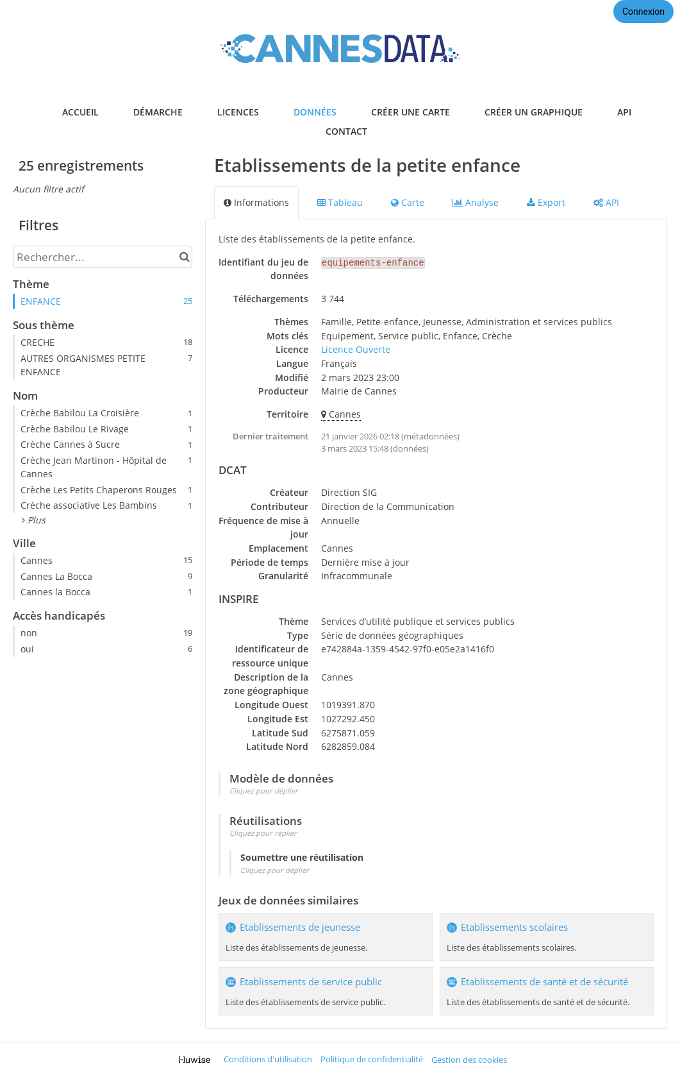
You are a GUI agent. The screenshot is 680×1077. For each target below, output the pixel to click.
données (315, 112)
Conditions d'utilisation (268, 1059)
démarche (158, 112)
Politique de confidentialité (371, 1059)
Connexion (643, 11)
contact (346, 131)
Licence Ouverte (355, 349)
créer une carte (410, 112)
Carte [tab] (407, 202)
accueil (80, 112)
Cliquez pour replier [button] (263, 833)
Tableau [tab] (340, 202)
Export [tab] (546, 202)
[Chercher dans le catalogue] (184, 257)
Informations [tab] (256, 202)
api (624, 112)
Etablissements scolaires (514, 927)
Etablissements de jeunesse (300, 927)
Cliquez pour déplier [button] (263, 790)
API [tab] (606, 202)
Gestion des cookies (469, 1060)
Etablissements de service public (311, 981)
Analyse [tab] (475, 202)
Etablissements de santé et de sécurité (544, 981)
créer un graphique (534, 112)
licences (238, 112)
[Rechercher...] (102, 257)
